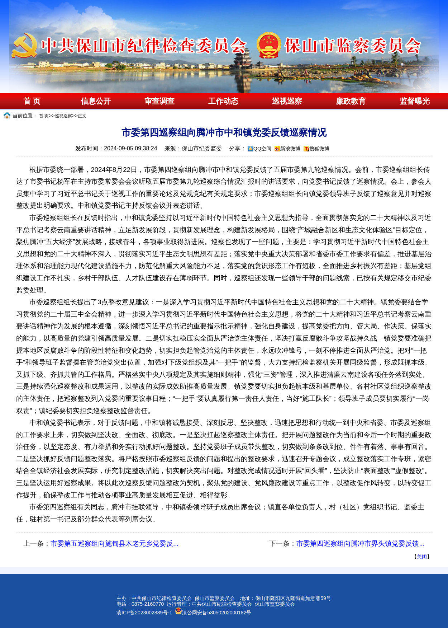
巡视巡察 (287, 101)
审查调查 (159, 101)
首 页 (31, 101)
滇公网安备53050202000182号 (213, 612)
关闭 (422, 556)
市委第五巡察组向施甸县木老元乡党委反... (115, 543)
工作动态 (223, 101)
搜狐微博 (319, 148)
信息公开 (96, 101)
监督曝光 (415, 101)
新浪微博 (290, 148)
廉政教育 (351, 101)
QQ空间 (262, 148)
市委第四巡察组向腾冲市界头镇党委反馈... (360, 543)
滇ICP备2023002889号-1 (144, 612)
